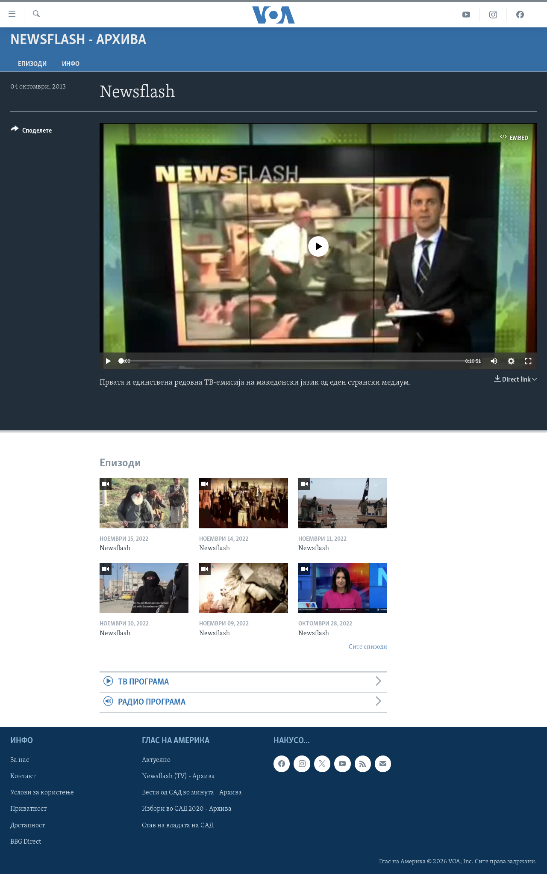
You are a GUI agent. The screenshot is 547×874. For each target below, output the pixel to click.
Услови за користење (42, 793)
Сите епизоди (368, 647)
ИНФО (70, 64)
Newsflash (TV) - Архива (178, 776)
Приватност (28, 809)
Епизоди (32, 64)
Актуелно (156, 760)
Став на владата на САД (177, 825)
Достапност (27, 825)
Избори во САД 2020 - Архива (187, 809)
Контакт (22, 776)
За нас (19, 760)
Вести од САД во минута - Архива (192, 793)
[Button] (31, 132)
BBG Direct (25, 841)
